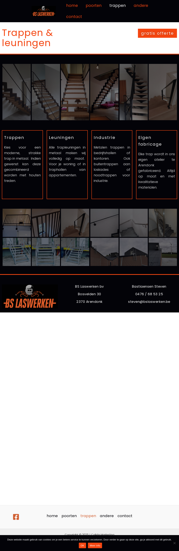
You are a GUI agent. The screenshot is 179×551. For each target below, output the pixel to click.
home (72, 5)
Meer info (95, 545)
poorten (94, 5)
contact (74, 16)
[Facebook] (16, 517)
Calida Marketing (102, 535)
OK (82, 545)
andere (141, 5)
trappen (117, 5)
